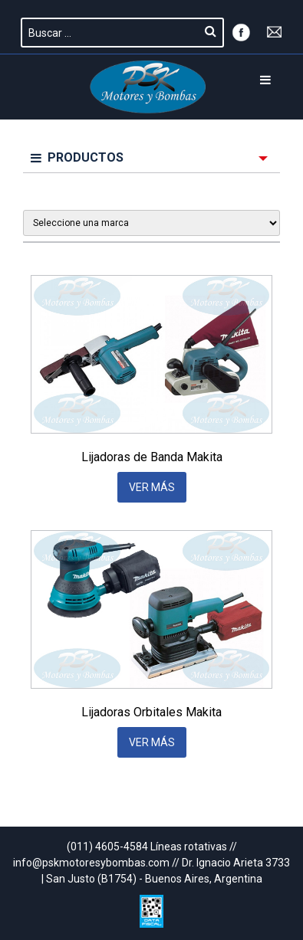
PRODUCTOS (77, 157)
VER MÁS (152, 487)
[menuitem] (151, 158)
